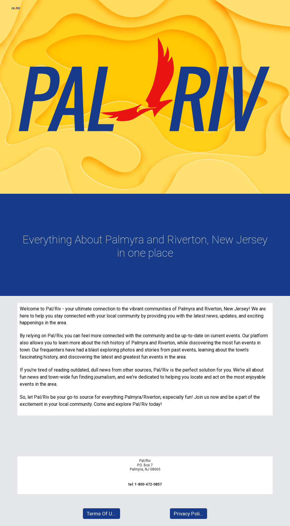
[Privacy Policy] (188, 513)
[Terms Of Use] (101, 513)
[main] (145, 246)
